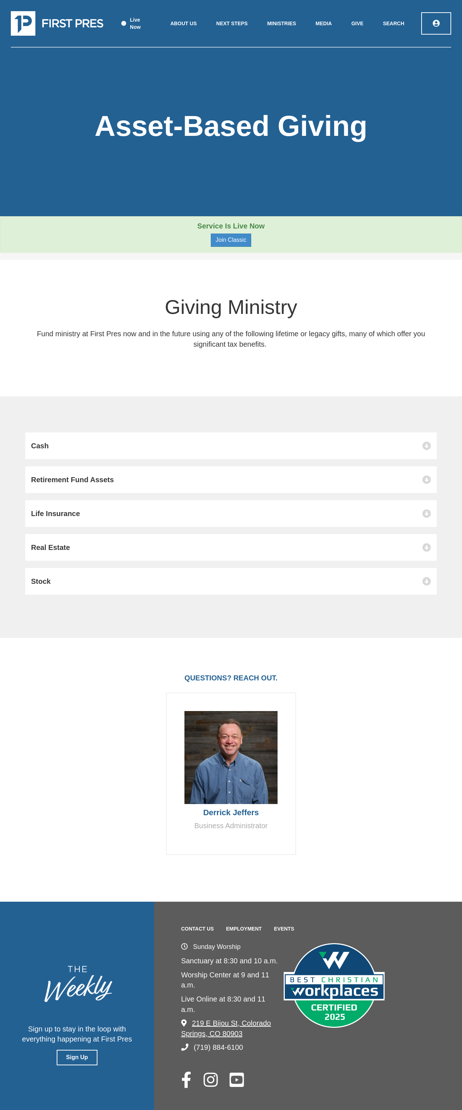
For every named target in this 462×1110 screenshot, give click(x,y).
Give (357, 23)
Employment (244, 929)
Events (284, 929)
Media (323, 23)
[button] (231, 446)
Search (393, 23)
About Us (183, 23)
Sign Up (77, 1057)
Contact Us (197, 929)
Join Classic (230, 240)
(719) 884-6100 (212, 1047)
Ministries (281, 23)
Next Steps (232, 23)
